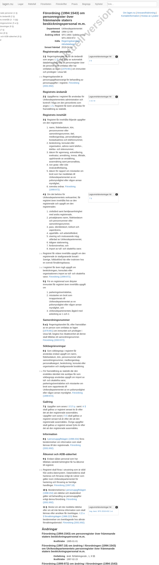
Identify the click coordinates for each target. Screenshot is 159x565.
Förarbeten (46, 4)
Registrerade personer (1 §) (14, 13)
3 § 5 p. (75, 299)
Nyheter (99, 4)
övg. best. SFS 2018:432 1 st (124, 379)
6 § (46, 256)
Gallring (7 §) (8, 30)
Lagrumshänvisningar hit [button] (123, 47)
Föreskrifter (61, 4)
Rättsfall (32, 4)
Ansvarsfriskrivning (87, 563)
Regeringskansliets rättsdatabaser (80, 34)
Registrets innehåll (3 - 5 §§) (14, 19)
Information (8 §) (9, 33)
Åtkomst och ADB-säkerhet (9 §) (16, 36)
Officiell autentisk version (63, 551)
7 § (114, 144)
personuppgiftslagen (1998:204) (66, 325)
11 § (47, 375)
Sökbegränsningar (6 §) (12, 26)
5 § (46, 205)
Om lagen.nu (70, 563)
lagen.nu (7, 4)
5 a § (47, 236)
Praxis (75, 4)
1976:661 (100, 53)
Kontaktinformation (107, 563)
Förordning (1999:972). (79, 135)
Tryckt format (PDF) (60, 433)
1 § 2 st (116, 78)
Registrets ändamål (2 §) (13, 16)
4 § (46, 139)
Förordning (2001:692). (82, 63)
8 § (46, 325)
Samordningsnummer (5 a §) (15, 23)
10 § (47, 364)
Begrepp (86, 4)
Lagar (20, 4)
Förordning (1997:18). (87, 359)
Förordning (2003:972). (78, 245)
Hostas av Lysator (126, 563)
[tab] (134, 46)
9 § (46, 342)
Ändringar (6, 40)
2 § (99, 46)
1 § (46, 46)
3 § (46, 93)
